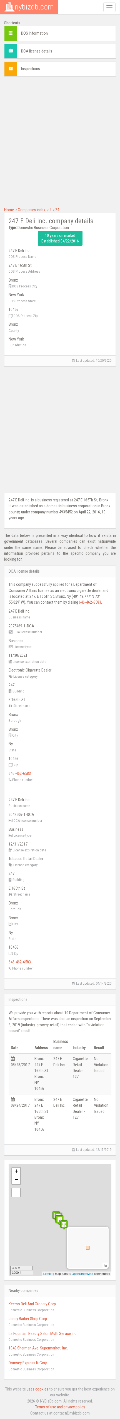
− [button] (16, 1180)
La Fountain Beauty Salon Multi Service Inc (42, 1333)
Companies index (32, 209)
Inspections (30, 68)
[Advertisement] (60, 141)
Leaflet (47, 1273)
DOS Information (34, 33)
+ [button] (16, 1172)
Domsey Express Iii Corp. (28, 1362)
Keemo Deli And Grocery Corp (32, 1303)
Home (9, 209)
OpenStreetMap (82, 1273)
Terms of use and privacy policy (60, 1407)
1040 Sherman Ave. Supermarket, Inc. (38, 1348)
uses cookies (37, 1389)
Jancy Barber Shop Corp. (28, 1318)
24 (57, 209)
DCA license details (36, 51)
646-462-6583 (90, 602)
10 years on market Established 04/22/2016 (60, 238)
